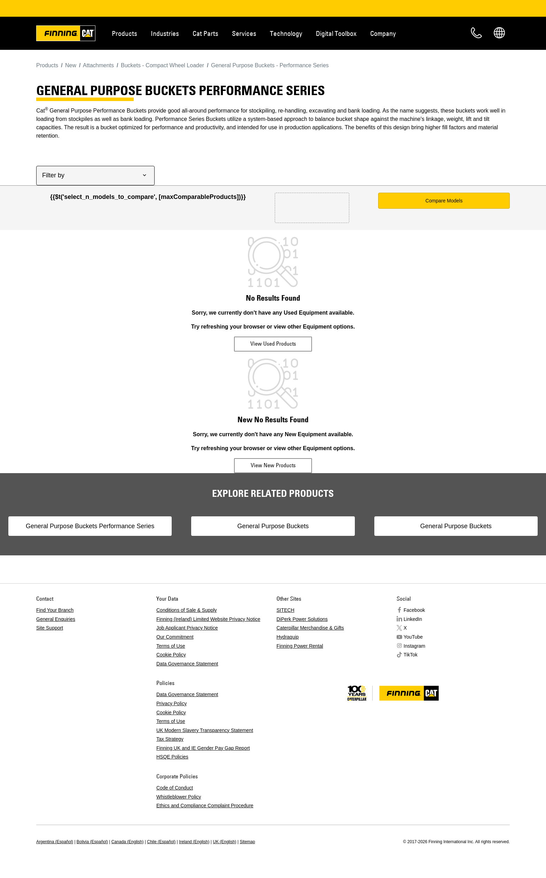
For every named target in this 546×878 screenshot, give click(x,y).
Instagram (414, 653)
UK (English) (224, 848)
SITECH (285, 617)
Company (383, 33)
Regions (499, 32)
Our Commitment (175, 644)
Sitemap (247, 848)
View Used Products (273, 343)
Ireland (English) (194, 848)
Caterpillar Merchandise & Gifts (310, 635)
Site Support (49, 635)
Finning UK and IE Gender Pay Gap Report (203, 755)
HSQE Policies (172, 764)
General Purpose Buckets (273, 529)
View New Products (273, 465)
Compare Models (444, 200)
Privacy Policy (171, 710)
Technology (286, 33)
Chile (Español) (161, 848)
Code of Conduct (174, 795)
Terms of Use (170, 653)
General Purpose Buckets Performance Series (142, 529)
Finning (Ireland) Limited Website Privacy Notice (208, 626)
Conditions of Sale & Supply (186, 617)
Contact (476, 32)
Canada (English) (127, 848)
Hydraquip (287, 644)
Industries (165, 33)
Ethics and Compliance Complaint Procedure (205, 812)
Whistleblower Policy (178, 804)
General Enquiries (55, 626)
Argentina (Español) (54, 848)
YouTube (413, 644)
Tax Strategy (170, 746)
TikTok (411, 661)
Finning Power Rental (299, 653)
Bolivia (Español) (92, 848)
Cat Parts (205, 33)
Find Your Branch (54, 617)
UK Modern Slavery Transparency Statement (204, 737)
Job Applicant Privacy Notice (187, 635)
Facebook (414, 617)
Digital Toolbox (336, 33)
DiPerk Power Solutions (302, 626)
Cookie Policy (171, 661)
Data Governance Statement (187, 670)
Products (124, 33)
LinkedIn (413, 626)
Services (244, 33)
